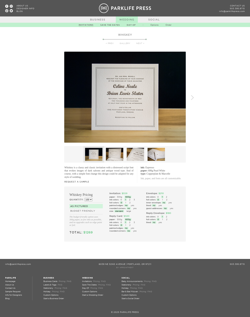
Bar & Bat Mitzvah (130, 291)
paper (144, 170)
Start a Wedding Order (92, 295)
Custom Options (50, 295)
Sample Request (12, 291)
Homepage (10, 281)
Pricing (62, 281)
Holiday (47, 291)
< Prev (110, 43)
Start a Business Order (53, 298)
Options (154, 25)
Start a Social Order (130, 298)
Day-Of (131, 25)
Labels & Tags (49, 285)
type (143, 173)
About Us (22, 6)
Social (154, 19)
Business (97, 19)
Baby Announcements (132, 281)
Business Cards (50, 281)
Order (168, 25)
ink (142, 167)
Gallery (125, 43)
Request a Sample (76, 182)
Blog (19, 11)
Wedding (126, 19)
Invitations (86, 25)
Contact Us (237, 6)
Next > (140, 43)
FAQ (69, 281)
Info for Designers (13, 295)
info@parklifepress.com (232, 11)
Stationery (48, 288)
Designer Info (25, 8)
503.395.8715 (237, 8)
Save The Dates (110, 25)
